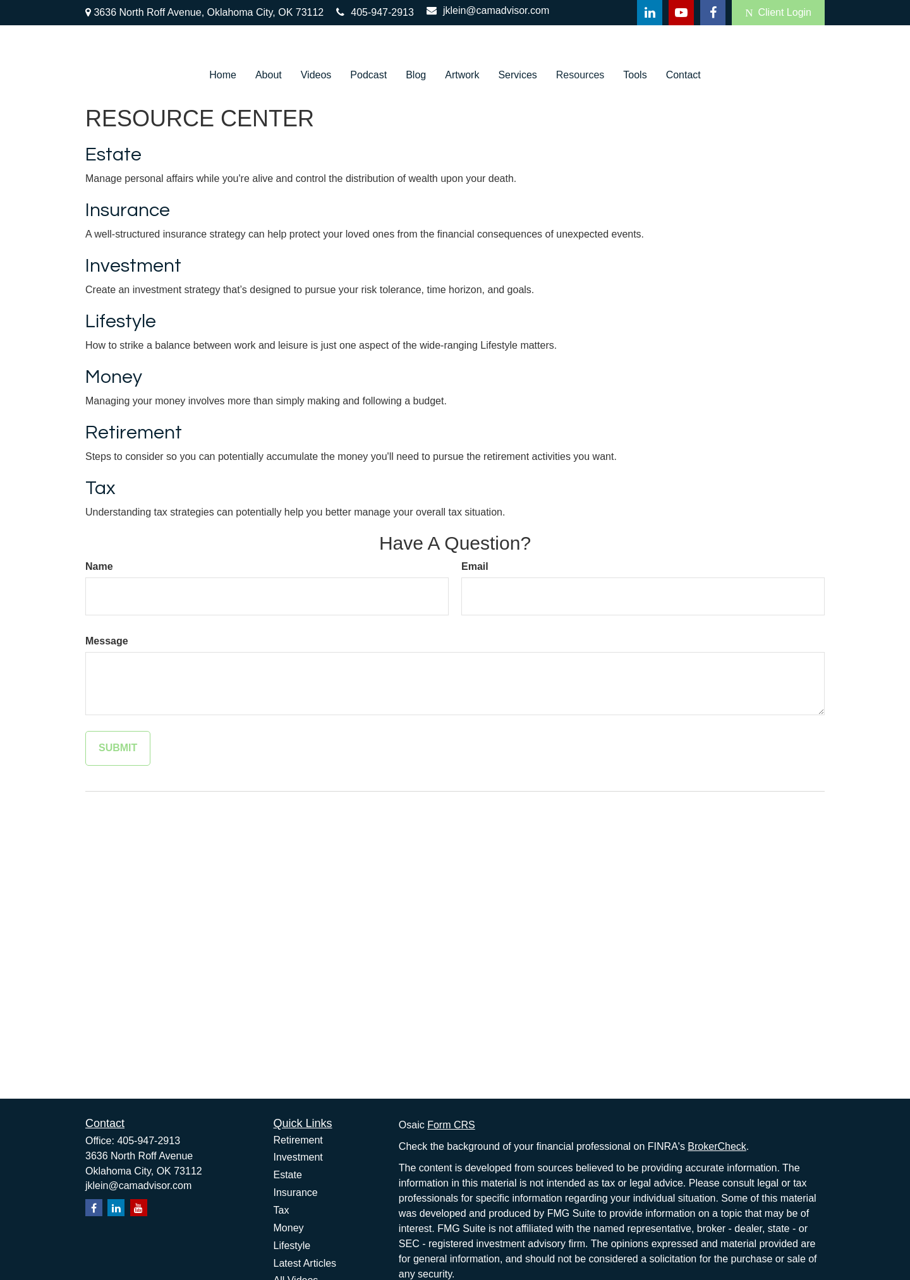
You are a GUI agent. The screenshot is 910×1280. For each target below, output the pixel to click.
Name (99, 566)
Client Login (778, 12)
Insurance (127, 210)
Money (113, 377)
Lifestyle (120, 321)
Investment (133, 265)
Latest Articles (305, 1263)
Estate (113, 154)
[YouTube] (681, 12)
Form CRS (451, 1125)
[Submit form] (117, 748)
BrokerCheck (717, 1146)
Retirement (133, 432)
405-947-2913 (375, 12)
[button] (223, 75)
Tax (100, 488)
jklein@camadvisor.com (488, 10)
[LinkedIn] (649, 12)
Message (106, 641)
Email (474, 566)
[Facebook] (712, 12)
